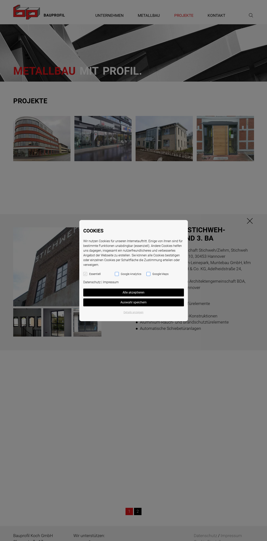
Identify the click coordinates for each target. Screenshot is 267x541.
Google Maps (160, 274)
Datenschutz (92, 282)
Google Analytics (131, 274)
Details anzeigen (133, 312)
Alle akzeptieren (133, 292)
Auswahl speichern (133, 302)
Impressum (111, 282)
